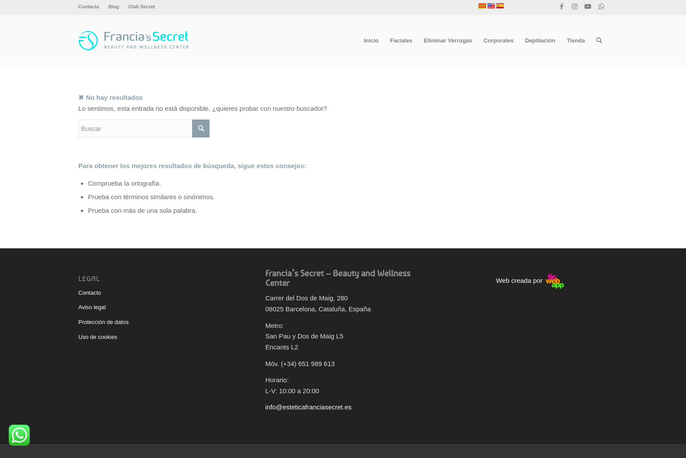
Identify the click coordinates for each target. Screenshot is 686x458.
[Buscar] (599, 40)
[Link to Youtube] (587, 6)
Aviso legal (92, 307)
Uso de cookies (97, 337)
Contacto (88, 6)
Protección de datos (103, 322)
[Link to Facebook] (561, 6)
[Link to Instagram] (574, 6)
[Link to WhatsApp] (601, 6)
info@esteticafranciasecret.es (309, 407)
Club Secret (141, 6)
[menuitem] (91, 6)
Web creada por (530, 280)
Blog (113, 6)
